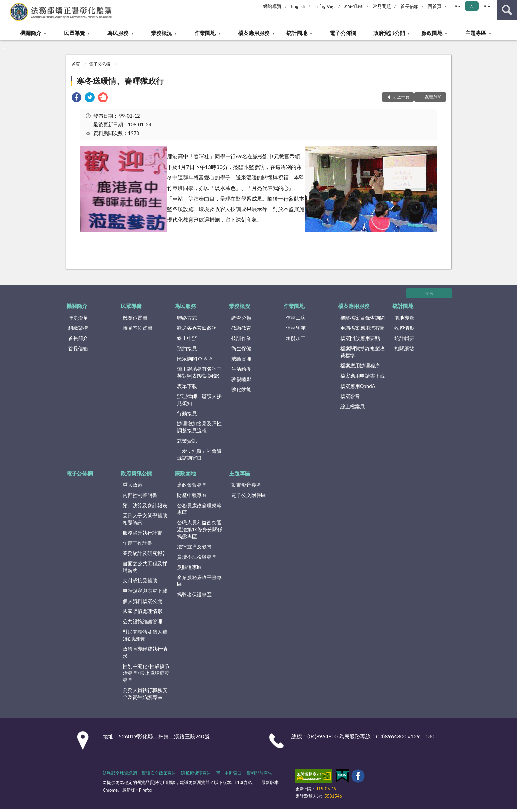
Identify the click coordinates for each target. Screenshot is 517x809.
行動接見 (187, 413)
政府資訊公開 (389, 33)
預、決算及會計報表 (145, 505)
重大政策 (132, 485)
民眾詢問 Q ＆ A (195, 358)
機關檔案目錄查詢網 (362, 318)
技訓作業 (241, 338)
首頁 (76, 64)
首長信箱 (409, 6)
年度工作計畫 (137, 543)
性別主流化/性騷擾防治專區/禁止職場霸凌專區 (146, 673)
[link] (76, 98)
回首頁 (434, 6)
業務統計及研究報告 (145, 553)
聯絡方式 (187, 318)
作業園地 (205, 33)
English (298, 6)
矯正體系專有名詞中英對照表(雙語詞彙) (199, 372)
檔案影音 (350, 396)
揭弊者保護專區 (194, 594)
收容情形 (404, 328)
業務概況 (161, 33)
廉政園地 (431, 33)
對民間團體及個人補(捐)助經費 (145, 635)
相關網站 (404, 348)
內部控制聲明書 (140, 495)
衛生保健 (241, 348)
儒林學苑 (296, 328)
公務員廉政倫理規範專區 (199, 508)
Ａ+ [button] (486, 6)
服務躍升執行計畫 (142, 533)
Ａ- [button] (457, 6)
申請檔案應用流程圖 (362, 328)
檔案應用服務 (254, 33)
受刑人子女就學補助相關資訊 (145, 519)
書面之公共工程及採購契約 (145, 566)
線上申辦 (187, 338)
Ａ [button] (471, 6)
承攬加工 (296, 338)
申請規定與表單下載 (145, 591)
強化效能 (241, 389)
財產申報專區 (192, 495)
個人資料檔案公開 (142, 601)
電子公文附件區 (248, 495)
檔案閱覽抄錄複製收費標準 (362, 351)
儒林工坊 (296, 318)
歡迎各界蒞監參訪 (197, 328)
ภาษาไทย (353, 6)
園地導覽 (404, 318)
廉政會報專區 (192, 485)
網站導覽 (272, 6)
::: (5, 5)
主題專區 (475, 33)
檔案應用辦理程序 (360, 365)
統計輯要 (404, 338)
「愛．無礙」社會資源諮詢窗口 (199, 454)
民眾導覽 (74, 33)
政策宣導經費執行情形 (145, 652)
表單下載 (187, 386)
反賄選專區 (189, 567)
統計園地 (296, 33)
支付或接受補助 (140, 580)
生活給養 (241, 369)
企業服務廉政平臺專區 (199, 580)
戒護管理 (241, 358)
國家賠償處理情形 (142, 611)
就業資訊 (187, 441)
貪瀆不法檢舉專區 (197, 557)
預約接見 (187, 348)
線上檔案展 (352, 406)
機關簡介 (30, 33)
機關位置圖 (135, 318)
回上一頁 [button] (401, 96)
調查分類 (241, 318)
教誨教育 (241, 328)
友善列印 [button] (433, 96)
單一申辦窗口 (229, 773)
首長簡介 (78, 338)
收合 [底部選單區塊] (429, 293)
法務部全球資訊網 (120, 773)
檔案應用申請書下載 (362, 376)
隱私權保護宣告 (196, 773)
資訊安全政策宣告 (159, 773)
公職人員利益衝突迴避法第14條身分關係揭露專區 (199, 529)
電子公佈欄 (343, 33)
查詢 (507, 10)
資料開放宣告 (259, 773)
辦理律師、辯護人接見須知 (199, 399)
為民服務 (118, 33)
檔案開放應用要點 (360, 338)
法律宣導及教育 (194, 546)
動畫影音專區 (246, 485)
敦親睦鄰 (241, 379)
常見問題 (382, 6)
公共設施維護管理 (142, 621)
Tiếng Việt (325, 6)
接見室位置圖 (137, 328)
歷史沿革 (78, 318)
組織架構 (78, 328)
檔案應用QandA (357, 386)
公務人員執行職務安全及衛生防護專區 (145, 693)
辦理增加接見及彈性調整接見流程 (199, 426)
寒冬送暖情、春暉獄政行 (120, 80)
